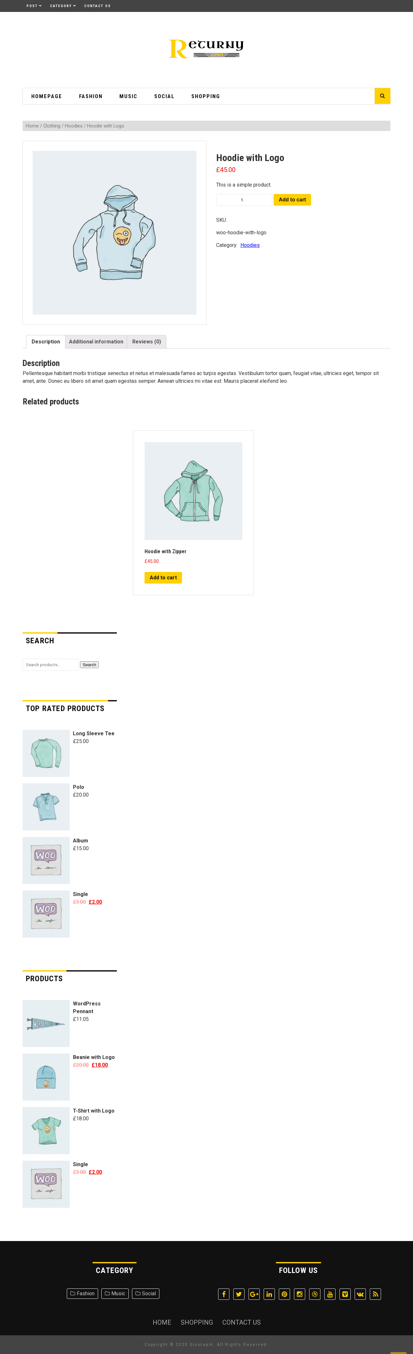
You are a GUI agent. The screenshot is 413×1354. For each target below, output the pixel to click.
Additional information (96, 342)
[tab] (45, 342)
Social (164, 96)
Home (32, 126)
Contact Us (97, 6)
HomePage (46, 96)
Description (46, 342)
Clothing (51, 126)
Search (89, 664)
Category (61, 6)
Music (128, 96)
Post (32, 6)
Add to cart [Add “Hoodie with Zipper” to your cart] (163, 578)
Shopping (205, 96)
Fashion (91, 96)
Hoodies (74, 126)
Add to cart (292, 199)
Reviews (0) (146, 342)
